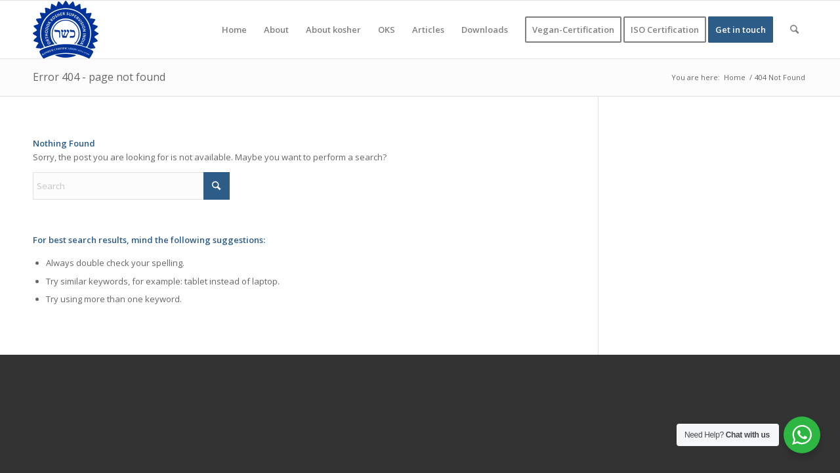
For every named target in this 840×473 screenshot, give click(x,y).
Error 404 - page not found (99, 77)
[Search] (794, 29)
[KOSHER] (65, 29)
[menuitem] (234, 29)
